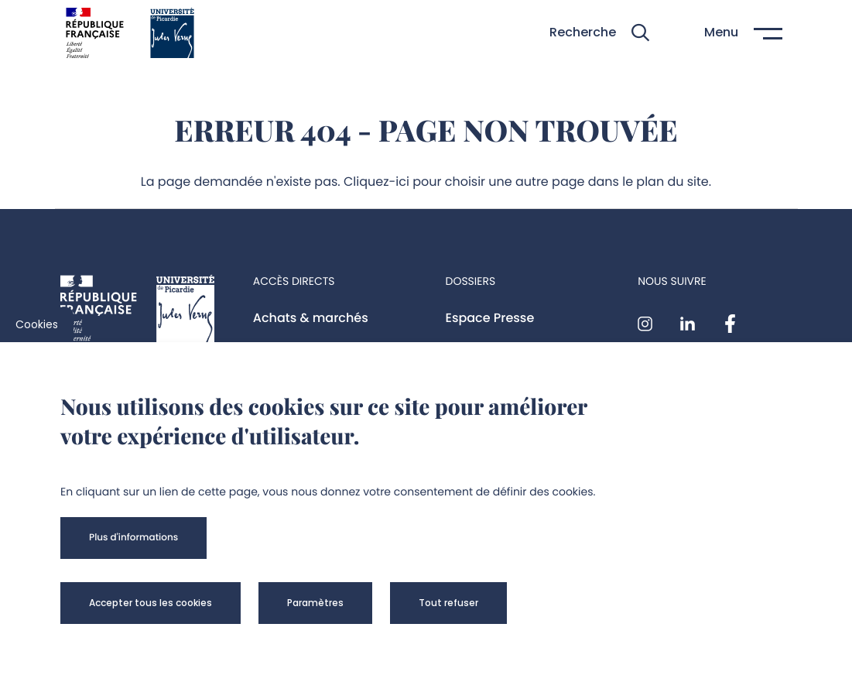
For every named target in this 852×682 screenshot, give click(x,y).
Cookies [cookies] (36, 324)
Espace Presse (490, 318)
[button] (599, 32)
